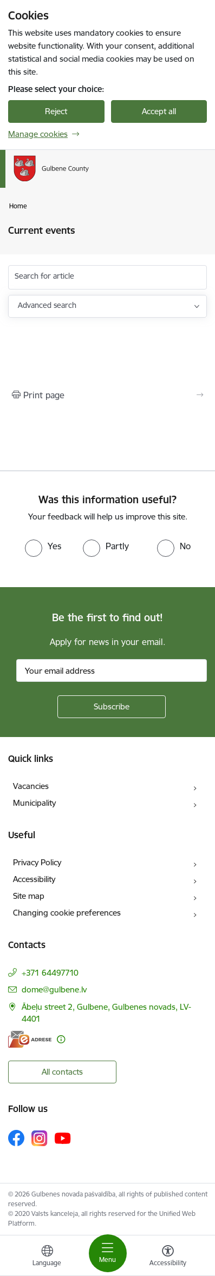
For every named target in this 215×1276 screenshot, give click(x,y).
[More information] (61, 1039)
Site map (28, 896)
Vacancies (31, 786)
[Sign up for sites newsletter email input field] (111, 670)
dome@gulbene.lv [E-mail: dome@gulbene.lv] (54, 989)
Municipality (34, 803)
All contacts (62, 1072)
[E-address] (29, 1039)
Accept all (159, 111)
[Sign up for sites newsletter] (111, 706)
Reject (56, 111)
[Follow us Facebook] (16, 1138)
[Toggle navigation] (108, 1253)
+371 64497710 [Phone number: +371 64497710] (50, 973)
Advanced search (47, 305)
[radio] (43, 546)
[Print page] (107, 395)
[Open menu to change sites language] (47, 1257)
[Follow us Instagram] (39, 1138)
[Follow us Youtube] (63, 1137)
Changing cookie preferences (67, 912)
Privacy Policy (37, 862)
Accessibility (34, 879)
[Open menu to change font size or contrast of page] (168, 1257)
